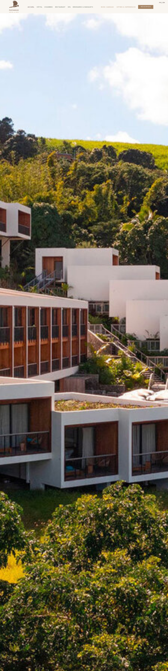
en (164, 2)
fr (160, 2)
